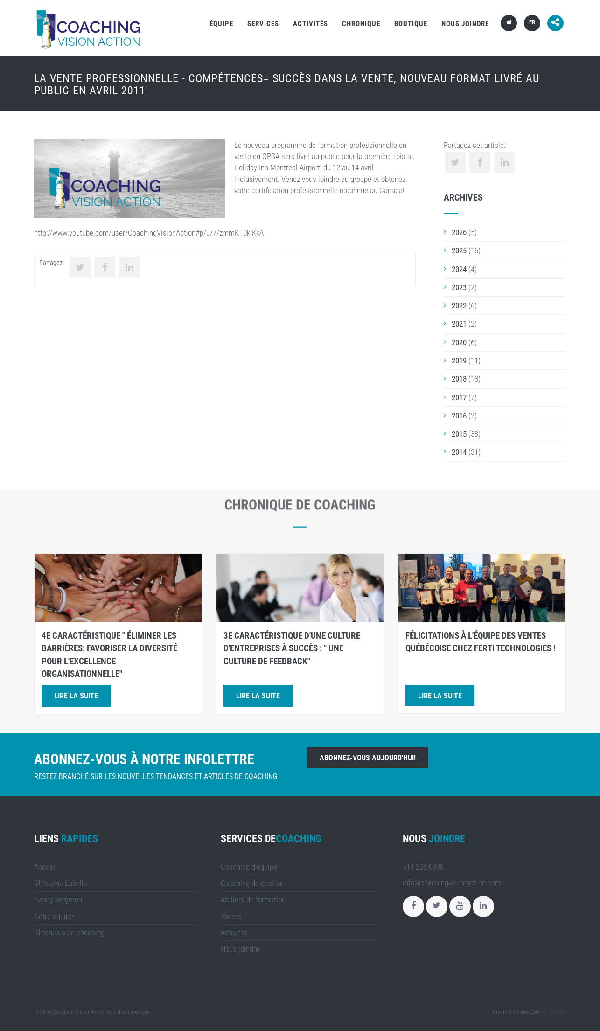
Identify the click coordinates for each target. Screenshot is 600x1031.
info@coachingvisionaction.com (452, 882)
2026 (459, 232)
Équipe (221, 24)
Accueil (45, 866)
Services (263, 24)
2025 (459, 250)
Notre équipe (53, 916)
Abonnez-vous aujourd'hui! (368, 757)
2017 (459, 397)
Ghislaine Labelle (60, 883)
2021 (459, 323)
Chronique (361, 24)
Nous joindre (465, 24)
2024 (459, 269)
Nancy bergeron (58, 899)
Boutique (410, 24)
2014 (459, 452)
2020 (459, 342)
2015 (459, 434)
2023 (459, 287)
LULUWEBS (553, 1012)
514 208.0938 (423, 866)
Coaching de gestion (252, 883)
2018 (459, 378)
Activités (310, 24)
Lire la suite (76, 695)
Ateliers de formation (253, 899)
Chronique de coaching (69, 932)
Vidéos (231, 916)
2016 (459, 415)
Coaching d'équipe (249, 866)
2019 (459, 360)
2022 (459, 305)
